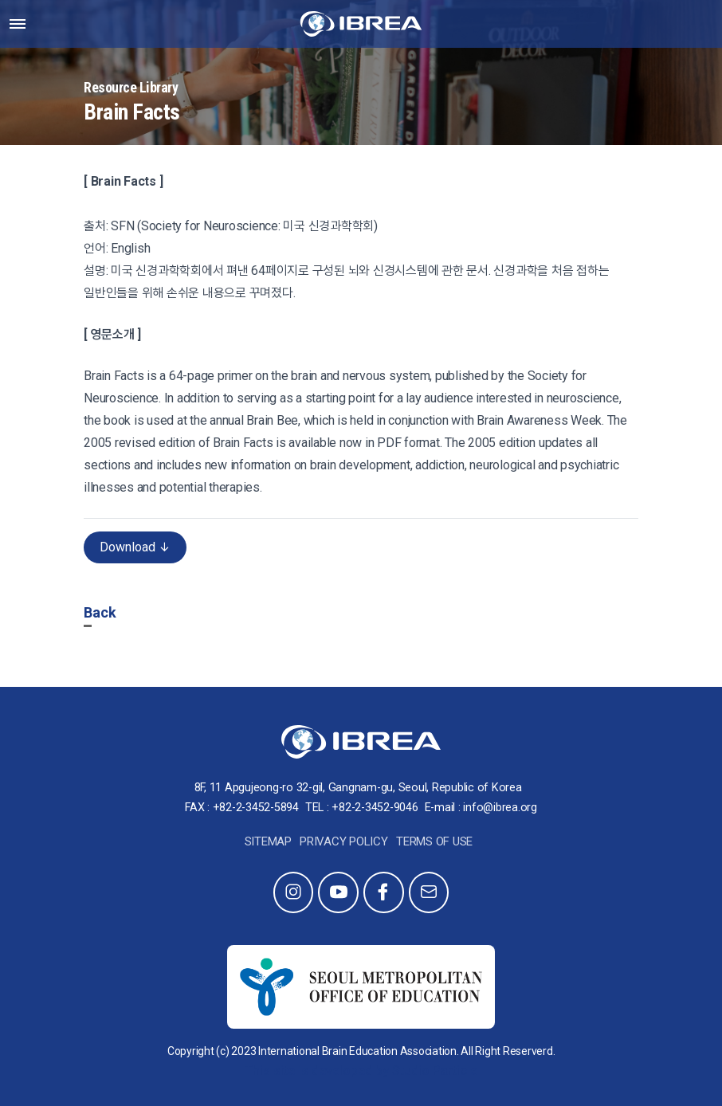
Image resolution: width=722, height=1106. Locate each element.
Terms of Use (434, 841)
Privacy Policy (344, 841)
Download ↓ (135, 547)
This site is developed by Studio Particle (361, 1070)
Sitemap (268, 841)
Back (100, 612)
